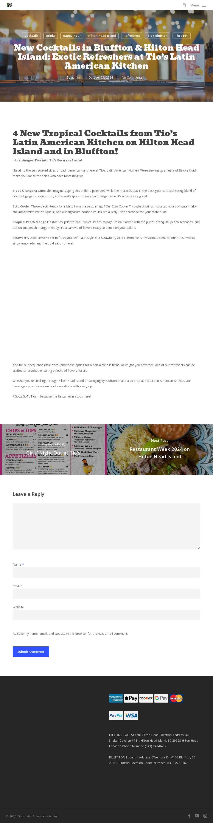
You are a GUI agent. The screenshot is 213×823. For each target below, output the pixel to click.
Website (18, 607)
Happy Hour (72, 36)
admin (75, 77)
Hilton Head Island (102, 36)
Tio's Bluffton (157, 36)
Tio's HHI (181, 36)
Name (18, 564)
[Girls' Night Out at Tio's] (53, 449)
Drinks (50, 36)
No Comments (132, 77)
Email (18, 586)
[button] (198, 4)
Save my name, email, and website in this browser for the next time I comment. (72, 633)
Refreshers (132, 36)
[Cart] (184, 5)
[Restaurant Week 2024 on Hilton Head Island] (160, 449)
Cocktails (31, 36)
